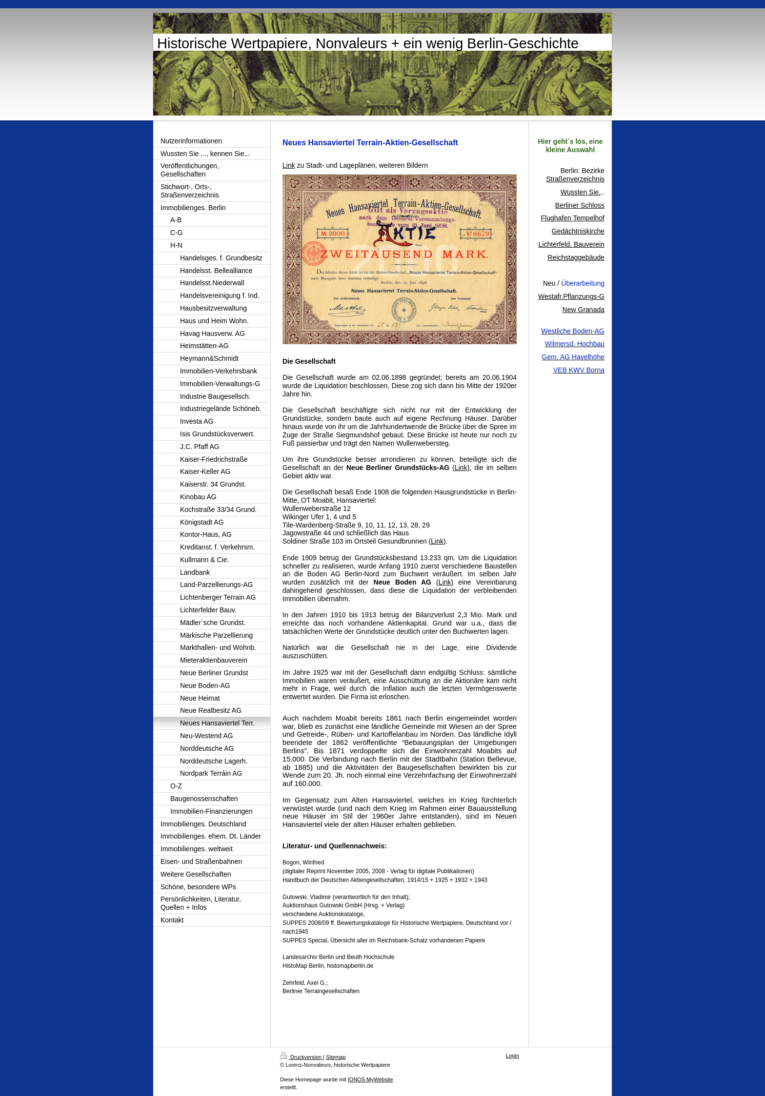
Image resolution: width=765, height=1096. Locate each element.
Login (512, 1055)
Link (437, 541)
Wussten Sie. (581, 192)
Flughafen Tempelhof (573, 218)
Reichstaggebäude (575, 257)
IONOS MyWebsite (370, 1079)
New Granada (583, 309)
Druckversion (301, 1057)
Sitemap (335, 1057)
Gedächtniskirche (578, 231)
